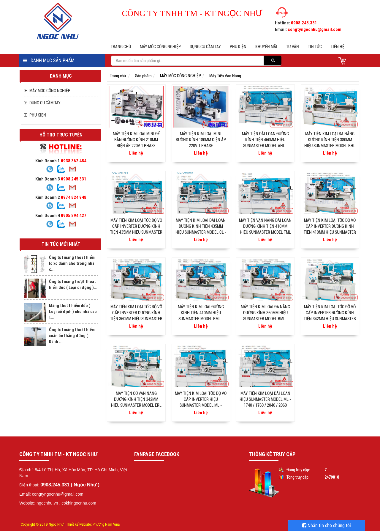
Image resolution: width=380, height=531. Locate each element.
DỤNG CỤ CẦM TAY (205, 46)
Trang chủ (121, 46)
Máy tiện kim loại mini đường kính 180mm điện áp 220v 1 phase (201, 139)
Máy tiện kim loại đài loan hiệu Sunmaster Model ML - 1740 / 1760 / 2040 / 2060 (265, 399)
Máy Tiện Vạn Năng (225, 75)
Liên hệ (337, 46)
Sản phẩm (143, 75)
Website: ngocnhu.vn (38, 503)
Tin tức (315, 46)
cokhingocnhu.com (78, 503)
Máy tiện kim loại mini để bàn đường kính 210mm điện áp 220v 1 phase (136, 139)
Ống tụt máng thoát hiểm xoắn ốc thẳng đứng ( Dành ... (72, 335)
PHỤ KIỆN (238, 46)
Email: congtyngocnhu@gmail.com (51, 494)
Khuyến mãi (266, 46)
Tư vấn (292, 46)
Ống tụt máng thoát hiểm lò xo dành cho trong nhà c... (72, 263)
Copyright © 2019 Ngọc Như (42, 524)
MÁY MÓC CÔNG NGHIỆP (160, 46)
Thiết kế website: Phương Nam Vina (93, 524)
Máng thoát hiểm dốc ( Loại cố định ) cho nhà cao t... (73, 311)
